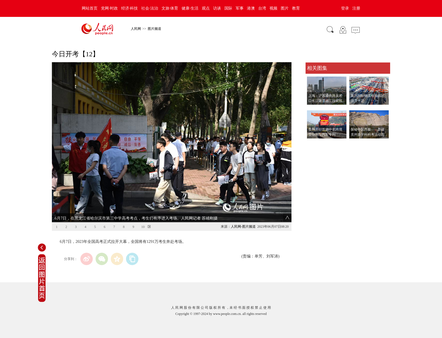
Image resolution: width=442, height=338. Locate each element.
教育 (296, 8)
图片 (285, 8)
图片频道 (154, 29)
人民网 (136, 29)
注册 (356, 8)
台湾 (262, 8)
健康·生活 (190, 8)
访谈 (217, 8)
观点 (206, 8)
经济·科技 (129, 8)
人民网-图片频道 (243, 227)
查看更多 (313, 144)
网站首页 (90, 8)
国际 (228, 8)
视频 (273, 8)
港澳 (251, 8)
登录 (345, 8)
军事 (240, 8)
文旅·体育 (170, 8)
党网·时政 (109, 8)
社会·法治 (149, 8)
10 (143, 227)
